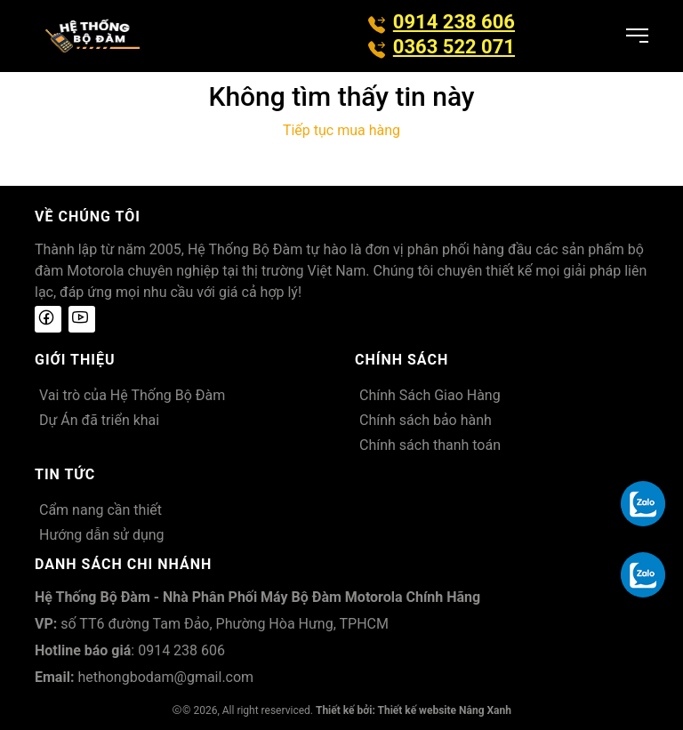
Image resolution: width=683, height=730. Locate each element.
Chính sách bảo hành (425, 420)
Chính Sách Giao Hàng (430, 395)
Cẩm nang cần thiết (100, 509)
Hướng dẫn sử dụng (102, 534)
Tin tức (65, 474)
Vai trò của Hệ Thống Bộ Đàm (132, 395)
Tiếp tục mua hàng (341, 130)
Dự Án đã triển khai (99, 420)
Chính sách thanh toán (430, 445)
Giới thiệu (75, 359)
